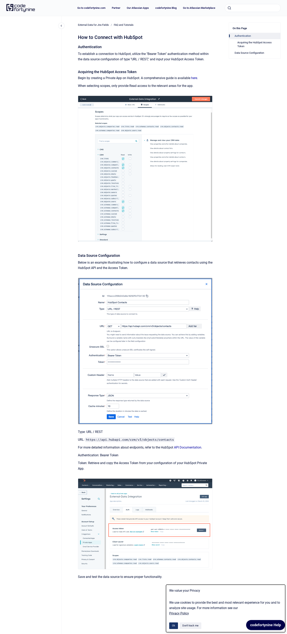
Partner (116, 7)
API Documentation (187, 447)
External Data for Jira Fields (93, 24)
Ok (173, 625)
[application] (265, 626)
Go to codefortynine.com (91, 7)
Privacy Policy (179, 613)
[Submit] (229, 8)
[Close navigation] (61, 26)
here (194, 78)
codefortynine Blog (166, 7)
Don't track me (190, 625)
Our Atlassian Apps (138, 7)
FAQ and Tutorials (124, 24)
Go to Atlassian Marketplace (199, 7)
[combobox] (252, 8)
